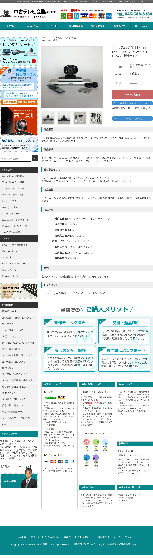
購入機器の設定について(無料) (18, 343)
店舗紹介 (101, 537)
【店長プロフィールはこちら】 (16, 466)
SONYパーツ (8, 257)
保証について (9, 336)
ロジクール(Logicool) (13, 188)
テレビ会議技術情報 (12, 412)
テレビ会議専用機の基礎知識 (17, 380)
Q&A (4, 424)
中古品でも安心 (10, 324)
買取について (9, 393)
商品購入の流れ (10, 311)
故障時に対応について (13, 361)
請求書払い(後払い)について (134, 103)
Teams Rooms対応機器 (13, 182)
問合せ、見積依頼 (134, 118)
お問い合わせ (85, 537)
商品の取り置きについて (15, 405)
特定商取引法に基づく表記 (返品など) (131, 108)
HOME (22, 537)
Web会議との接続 (11, 232)
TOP (43, 38)
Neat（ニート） (10, 207)
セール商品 (52, 40)
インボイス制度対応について (17, 355)
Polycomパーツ (9, 251)
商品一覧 (35, 537)
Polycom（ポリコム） (13, 195)
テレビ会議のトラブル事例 (16, 418)
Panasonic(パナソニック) (14, 226)
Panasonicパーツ (10, 276)
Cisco (50, 38)
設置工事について (11, 349)
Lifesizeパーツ (9, 270)
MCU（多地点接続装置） (15, 245)
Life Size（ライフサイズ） (15, 220)
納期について (9, 368)
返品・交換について (12, 330)
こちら (64, 416)
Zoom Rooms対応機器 (13, 176)
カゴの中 (68, 537)
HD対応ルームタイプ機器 (65, 38)
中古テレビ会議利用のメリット (18, 386)
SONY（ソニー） (11, 213)
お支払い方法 (52, 537)
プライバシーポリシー (122, 537)
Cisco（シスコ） (10, 201)
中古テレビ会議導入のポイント (18, 374)
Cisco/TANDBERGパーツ (14, 263)
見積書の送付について (13, 399)
